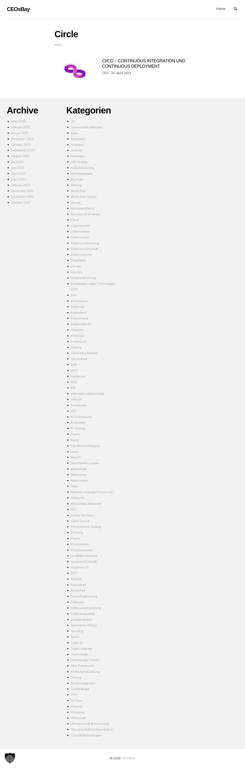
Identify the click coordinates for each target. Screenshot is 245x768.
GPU (74, 370)
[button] (10, 758)
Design (76, 266)
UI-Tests (77, 700)
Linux (74, 451)
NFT (74, 509)
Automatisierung (82, 168)
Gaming (76, 347)
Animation (78, 156)
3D (73, 121)
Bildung (76, 185)
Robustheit (78, 585)
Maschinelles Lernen (85, 463)
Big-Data (77, 179)
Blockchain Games (84, 196)
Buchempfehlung (83, 208)
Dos (74, 295)
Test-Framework (82, 666)
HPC (74, 382)
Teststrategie (80, 689)
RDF (74, 573)
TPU (74, 694)
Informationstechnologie (88, 393)
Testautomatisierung (85, 671)
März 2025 (18, 121)
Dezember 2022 (22, 191)
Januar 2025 (19, 133)
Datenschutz (80, 237)
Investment (78, 405)
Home (220, 8)
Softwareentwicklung (86, 608)
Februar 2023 (20, 185)
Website (77, 706)
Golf (74, 364)
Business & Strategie (85, 214)
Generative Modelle (84, 353)
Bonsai (76, 202)
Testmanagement (83, 683)
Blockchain (78, 191)
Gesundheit (79, 359)
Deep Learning (81, 254)
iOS (73, 411)
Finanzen (77, 330)
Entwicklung (79, 318)
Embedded (78, 312)
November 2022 (22, 196)
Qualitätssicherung (84, 555)
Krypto (75, 434)
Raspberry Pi (80, 567)
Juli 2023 (17, 162)
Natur (75, 486)
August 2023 (20, 156)
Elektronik (78, 307)
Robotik (76, 579)
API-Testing (79, 162)
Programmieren (82, 550)
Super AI (77, 642)
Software (77, 602)
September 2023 (23, 150)
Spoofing (77, 631)
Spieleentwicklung (84, 625)
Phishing (77, 532)
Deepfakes (78, 260)
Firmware (77, 335)
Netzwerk (78, 498)
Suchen (237, 8)
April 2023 (18, 173)
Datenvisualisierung (85, 243)
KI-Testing (78, 428)
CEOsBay (128, 758)
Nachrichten (79, 480)
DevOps (76, 272)
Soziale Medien (81, 619)
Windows (78, 712)
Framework (79, 341)
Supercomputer (82, 648)
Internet (76, 399)
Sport (75, 637)
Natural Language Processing (91, 492)
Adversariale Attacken (86, 127)
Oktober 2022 (21, 202)
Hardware (78, 376)
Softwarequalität (82, 614)
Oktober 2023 (21, 144)
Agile (74, 133)
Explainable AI (81, 324)
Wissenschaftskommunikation (92, 729)
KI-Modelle (78, 422)
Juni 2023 (17, 168)
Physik (75, 538)
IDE (73, 387)
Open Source (80, 521)
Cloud (75, 220)
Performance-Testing (86, 527)
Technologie (79, 654)
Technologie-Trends (85, 660)
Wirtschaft (78, 718)
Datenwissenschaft (84, 249)
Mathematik (79, 469)
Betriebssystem (81, 173)
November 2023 (22, 139)
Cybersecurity (80, 225)
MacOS (76, 457)
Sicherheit (78, 590)
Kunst (75, 440)
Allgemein (78, 139)
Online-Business (82, 515)
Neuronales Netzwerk (86, 503)
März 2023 (18, 179)
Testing (76, 677)
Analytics (77, 144)
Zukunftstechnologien (86, 735)
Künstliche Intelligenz (85, 446)
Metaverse (78, 474)
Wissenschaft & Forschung (90, 723)
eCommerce (79, 301)
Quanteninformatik (84, 561)
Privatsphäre (80, 544)
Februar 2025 (20, 127)
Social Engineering (84, 596)
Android (76, 150)
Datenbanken (80, 231)
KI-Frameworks (81, 417)
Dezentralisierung (83, 278)
